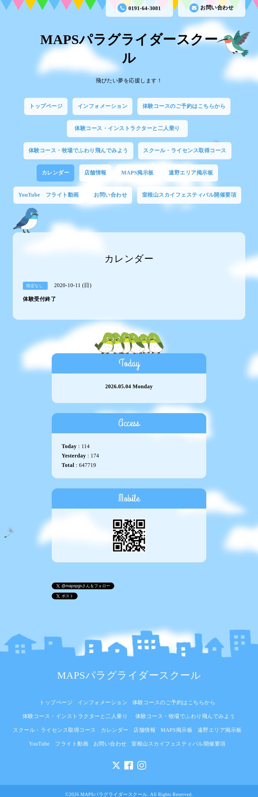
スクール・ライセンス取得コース (184, 150)
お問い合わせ (211, 7)
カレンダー (56, 172)
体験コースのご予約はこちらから (184, 106)
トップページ (45, 106)
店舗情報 (95, 172)
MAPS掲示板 (137, 172)
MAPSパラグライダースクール (129, 675)
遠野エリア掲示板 (191, 172)
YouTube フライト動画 (48, 195)
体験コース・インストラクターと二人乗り (130, 128)
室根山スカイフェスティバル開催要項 (189, 195)
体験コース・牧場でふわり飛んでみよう (78, 150)
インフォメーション (103, 106)
